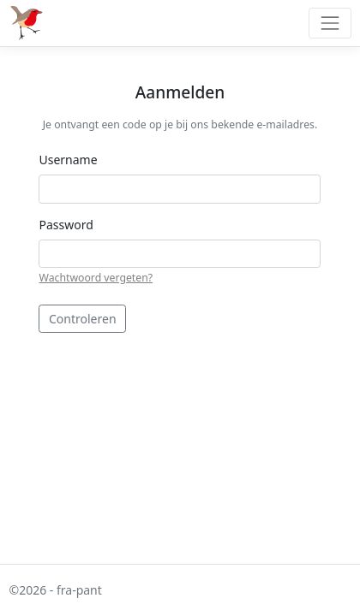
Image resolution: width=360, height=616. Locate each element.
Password (66, 224)
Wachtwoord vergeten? (96, 277)
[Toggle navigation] (330, 23)
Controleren (83, 319)
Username (68, 159)
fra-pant (79, 590)
